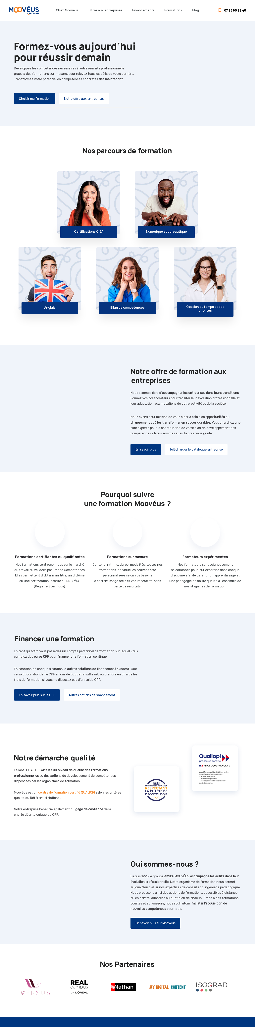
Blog (195, 10)
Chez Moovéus (67, 10)
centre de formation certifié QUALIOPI (66, 792)
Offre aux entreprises (105, 10)
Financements (143, 10)
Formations (173, 10)
